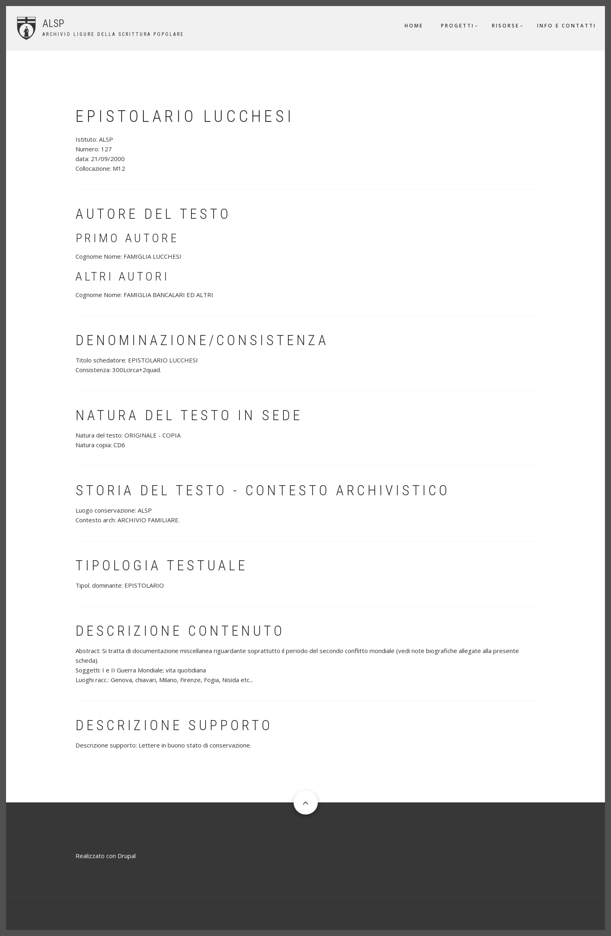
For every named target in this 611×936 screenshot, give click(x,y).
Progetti (457, 25)
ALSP (53, 23)
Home (414, 25)
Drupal (127, 856)
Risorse (505, 25)
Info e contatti (566, 25)
